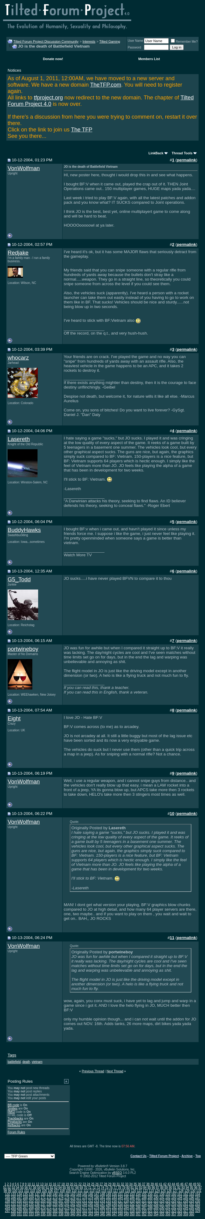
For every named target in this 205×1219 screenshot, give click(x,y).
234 (25, 1204)
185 (126, 1197)
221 (144, 1201)
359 (185, 1214)
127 (175, 1190)
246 (96, 1204)
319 (138, 1211)
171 (43, 1197)
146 (90, 1194)
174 (60, 1197)
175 (67, 1197)
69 (81, 1187)
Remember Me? (184, 41)
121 (139, 1190)
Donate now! (53, 59)
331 (19, 1214)
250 (120, 1204)
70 (85, 1187)
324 (168, 1211)
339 (67, 1214)
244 (84, 1204)
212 (90, 1201)
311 (90, 1211)
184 (120, 1197)
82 (136, 1187)
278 (90, 1207)
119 (127, 1190)
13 (42, 1184)
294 (185, 1207)
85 (149, 1187)
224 (161, 1201)
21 (75, 1184)
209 (72, 1201)
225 (168, 1201)
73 (98, 1187)
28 (105, 1184)
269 (37, 1207)
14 (46, 1184)
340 (72, 1214)
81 (132, 1187)
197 (197, 1197)
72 (94, 1187)
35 (135, 1184)
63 (55, 1187)
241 (67, 1204)
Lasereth (19, 439)
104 (38, 1190)
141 (60, 1194)
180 (96, 1197)
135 (25, 1194)
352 (144, 1214)
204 (43, 1201)
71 (90, 1187)
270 (43, 1207)
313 (102, 1211)
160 (173, 1194)
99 (9, 1190)
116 (109, 1190)
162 (185, 1194)
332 (25, 1214)
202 (31, 1201)
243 (78, 1204)
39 (152, 1184)
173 (55, 1197)
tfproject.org (48, 98)
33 (126, 1184)
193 (173, 1197)
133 (13, 1194)
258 (168, 1204)
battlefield (14, 1061)
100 (14, 1190)
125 (163, 1190)
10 (29, 1184)
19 (67, 1184)
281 (108, 1207)
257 (161, 1204)
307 (67, 1211)
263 (197, 1204)
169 (31, 1197)
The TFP (81, 130)
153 (132, 1194)
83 (140, 1187)
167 (19, 1197)
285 (132, 1207)
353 (150, 1214)
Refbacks (14, 1125)
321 (150, 1211)
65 (64, 1187)
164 (197, 1194)
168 (25, 1197)
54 (17, 1187)
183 (114, 1197)
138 (43, 1194)
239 (55, 1204)
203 (37, 1201)
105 (44, 1190)
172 (49, 1197)
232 (13, 1204)
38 (147, 1184)
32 (122, 1184)
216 (114, 1201)
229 (191, 1201)
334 (37, 1214)
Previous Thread (93, 1071)
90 (170, 1187)
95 (191, 1187)
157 (156, 1194)
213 (96, 1201)
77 (115, 1187)
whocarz (18, 357)
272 (55, 1207)
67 (72, 1187)
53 (13, 1187)
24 (88, 1184)
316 (120, 1211)
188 (144, 1197)
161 (179, 1194)
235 (31, 1204)
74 (102, 1187)
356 (168, 1214)
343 (90, 1214)
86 (153, 1187)
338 (60, 1214)
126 (169, 1190)
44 (173, 1184)
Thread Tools (182, 153)
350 (132, 1214)
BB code (13, 1105)
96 (195, 1187)
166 (13, 1197)
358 (179, 1214)
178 (84, 1197)
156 (150, 1194)
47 (186, 1184)
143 (72, 1194)
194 (179, 1197)
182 (108, 1197)
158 (161, 1194)
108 (62, 1190)
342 (84, 1214)
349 (126, 1214)
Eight (14, 718)
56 (26, 1187)
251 (126, 1204)
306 (60, 1211)
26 (97, 1184)
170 (37, 1197)
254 (144, 1204)
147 (96, 1194)
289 (156, 1207)
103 (32, 1190)
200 (19, 1201)
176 (72, 1197)
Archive (187, 1156)
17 (58, 1184)
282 (114, 1207)
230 (197, 1201)
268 (31, 1207)
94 (187, 1187)
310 (84, 1211)
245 (90, 1204)
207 (60, 1201)
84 (145, 1187)
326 (179, 1211)
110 (74, 1190)
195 (185, 1197)
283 (120, 1207)
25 (92, 1184)
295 (191, 1207)
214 (102, 1201)
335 (43, 1214)
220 (138, 1201)
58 (34, 1187)
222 (150, 1201)
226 (173, 1201)
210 (78, 1201)
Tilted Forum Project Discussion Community (46, 41)
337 (55, 1214)
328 (191, 1211)
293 (179, 1207)
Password (134, 47)
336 (49, 1214)
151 (120, 1194)
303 (43, 1211)
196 (191, 1197)
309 (78, 1211)
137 (37, 1194)
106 (50, 1190)
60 (43, 1187)
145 (84, 1194)
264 (7, 1207)
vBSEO (117, 1172)
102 (26, 1190)
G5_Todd (19, 579)
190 (156, 1197)
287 (144, 1207)
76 (111, 1187)
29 (109, 1184)
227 (179, 1201)
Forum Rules (16, 1132)
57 (30, 1187)
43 (169, 1184)
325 (173, 1211)
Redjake (18, 252)
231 (7, 1204)
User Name (135, 40)
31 (118, 1184)
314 (108, 1211)
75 (106, 1187)
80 (128, 1187)
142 (67, 1194)
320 (144, 1211)
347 (114, 1214)
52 (9, 1187)
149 (108, 1194)
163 (191, 1194)
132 (7, 1194)
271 (49, 1207)
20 (71, 1184)
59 (39, 1187)
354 (156, 1214)
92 (179, 1187)
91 (174, 1187)
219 (132, 1201)
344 (96, 1214)
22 (80, 1184)
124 (157, 1190)
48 (190, 1184)
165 (7, 1197)
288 (150, 1207)
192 (168, 1197)
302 (37, 1211)
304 (49, 1211)
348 (120, 1214)
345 (102, 1214)
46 (181, 1184)
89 (166, 1187)
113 (92, 1190)
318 (132, 1211)
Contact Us (139, 1156)
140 (55, 1194)
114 (97, 1190)
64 (60, 1187)
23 (84, 1184)
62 (51, 1187)
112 (85, 1190)
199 (13, 1201)
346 (108, 1214)
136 (31, 1194)
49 (194, 1184)
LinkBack (156, 153)
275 (72, 1207)
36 (139, 1184)
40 (156, 1184)
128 (181, 1190)
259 (173, 1204)
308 (72, 1211)
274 (67, 1207)
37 (143, 1184)
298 (13, 1211)
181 (102, 1197)
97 (200, 1187)
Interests (88, 41)
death (26, 1061)
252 (132, 1204)
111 (80, 1190)
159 (168, 1194)
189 (150, 1197)
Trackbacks (15, 1118)
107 (56, 1190)
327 (185, 1211)
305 (55, 1211)
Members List (149, 59)
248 (108, 1204)
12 (37, 1184)
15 (50, 1184)
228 (185, 1201)
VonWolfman (24, 168)
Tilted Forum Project (164, 1156)
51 (5, 1187)
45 (177, 1184)
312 (96, 1211)
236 (37, 1204)
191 (161, 1197)
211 (84, 1201)
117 (115, 1190)
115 (103, 1190)
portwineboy (23, 649)
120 (133, 1190)
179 (90, 1197)
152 (126, 1194)
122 (145, 1190)
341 (78, 1214)
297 (7, 1211)
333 (31, 1214)
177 (78, 1197)
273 (60, 1207)
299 (19, 1211)
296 (197, 1207)
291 (168, 1207)
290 (161, 1207)
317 (126, 1211)
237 (43, 1204)
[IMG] (11, 1111)
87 (157, 1187)
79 (123, 1187)
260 (179, 1204)
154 (138, 1194)
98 (5, 1190)
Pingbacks (15, 1122)
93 (183, 1187)
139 (49, 1194)
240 (60, 1204)
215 (108, 1201)
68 (77, 1187)
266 (19, 1207)
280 (102, 1207)
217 (120, 1201)
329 (197, 1211)
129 (186, 1190)
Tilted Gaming (109, 41)
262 (191, 1204)
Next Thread (114, 1071)
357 (173, 1214)
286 (138, 1207)
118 (121, 1190)
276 (78, 1207)
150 (114, 1194)
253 (138, 1204)
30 (114, 1184)
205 (49, 1201)
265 (13, 1207)
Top (198, 1156)
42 (165, 1184)
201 (25, 1201)
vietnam (37, 1061)
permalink (186, 160)
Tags (12, 1055)
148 (102, 1194)
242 (72, 1204)
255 (150, 1204)
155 (144, 1194)
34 (131, 1184)
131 (198, 1190)
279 (96, 1207)
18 (63, 1184)
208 (67, 1201)
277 (84, 1207)
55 (21, 1187)
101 (20, 1190)
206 (55, 1201)
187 (138, 1197)
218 (126, 1201)
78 (119, 1187)
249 (114, 1204)
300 (25, 1211)
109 (68, 1190)
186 (132, 1197)
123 (151, 1190)
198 (7, 1201)
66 (68, 1187)
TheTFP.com (105, 85)
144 (78, 1194)
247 (102, 1204)
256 (156, 1204)
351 (138, 1214)
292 (173, 1207)
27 (101, 1184)
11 (33, 1184)
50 (198, 1184)
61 (47, 1187)
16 (54, 1184)
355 (161, 1214)
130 (193, 1190)
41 (160, 1184)
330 (13, 1214)
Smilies (12, 1108)
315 (114, 1211)
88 (162, 1187)
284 (126, 1207)
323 (161, 1211)
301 (31, 1211)
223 (156, 1201)
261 (185, 1204)
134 (19, 1194)
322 (156, 1211)
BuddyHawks (24, 530)
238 (49, 1204)
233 (19, 1204)
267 (25, 1207)
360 (191, 1214)
